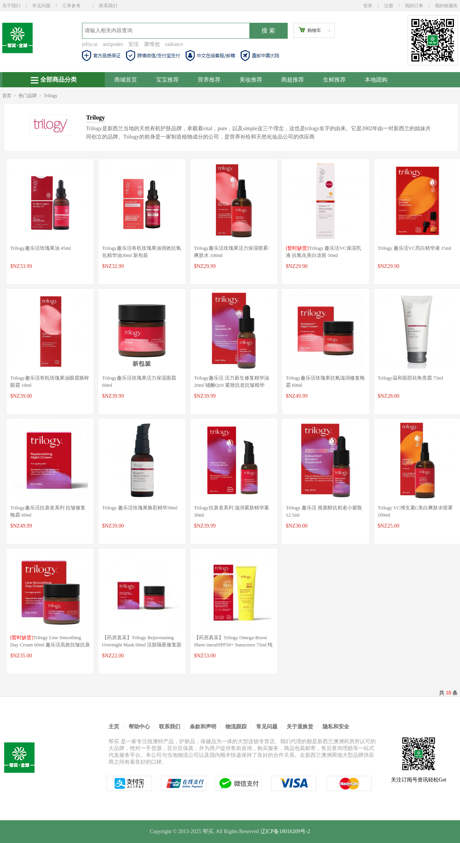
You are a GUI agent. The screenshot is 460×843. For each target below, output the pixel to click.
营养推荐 (209, 80)
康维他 (152, 44)
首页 (6, 95)
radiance (174, 44)
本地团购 (376, 80)
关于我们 (11, 5)
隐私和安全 (336, 727)
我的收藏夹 (446, 5)
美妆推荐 (250, 80)
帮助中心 (139, 727)
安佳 (133, 44)
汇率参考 (74, 5)
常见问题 (41, 5)
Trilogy (51, 95)
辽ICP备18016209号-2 (285, 831)
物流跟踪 (236, 727)
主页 (114, 727)
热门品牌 (28, 95)
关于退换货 (300, 727)
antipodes (113, 44)
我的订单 (414, 5)
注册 (388, 5)
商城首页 (125, 80)
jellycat (90, 44)
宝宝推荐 (167, 80)
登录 (367, 5)
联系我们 (111, 5)
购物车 (314, 30)
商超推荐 (292, 80)
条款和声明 (203, 727)
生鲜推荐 (334, 80)
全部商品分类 (54, 80)
